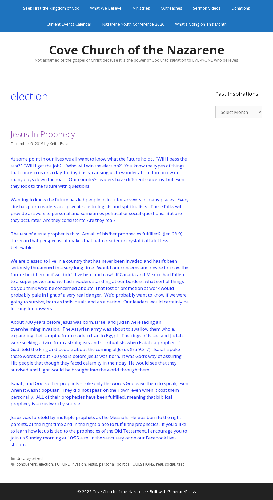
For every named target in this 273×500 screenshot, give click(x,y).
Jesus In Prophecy (43, 134)
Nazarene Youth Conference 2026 (133, 24)
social (170, 464)
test (180, 464)
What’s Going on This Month (201, 24)
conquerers (27, 464)
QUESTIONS (143, 464)
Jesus (92, 464)
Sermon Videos (207, 8)
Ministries (141, 8)
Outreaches (171, 8)
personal (107, 464)
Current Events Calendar (69, 24)
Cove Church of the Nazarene (136, 50)
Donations (240, 8)
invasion (79, 464)
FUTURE (62, 464)
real (159, 464)
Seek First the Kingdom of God (51, 8)
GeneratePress (181, 491)
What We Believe (106, 8)
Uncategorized (30, 458)
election (46, 464)
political (123, 464)
